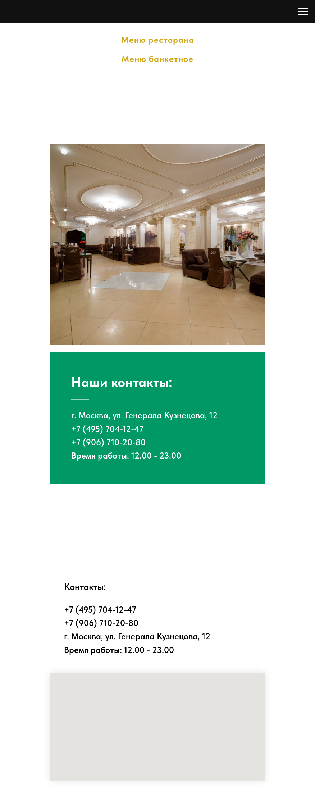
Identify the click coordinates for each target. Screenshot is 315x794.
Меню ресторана (157, 40)
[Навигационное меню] (303, 11)
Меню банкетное (157, 59)
